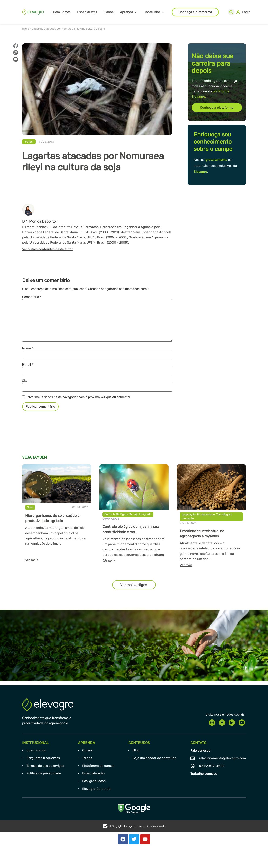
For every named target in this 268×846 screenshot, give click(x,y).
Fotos (29, 141)
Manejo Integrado (140, 514)
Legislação (189, 514)
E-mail (27, 364)
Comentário (31, 297)
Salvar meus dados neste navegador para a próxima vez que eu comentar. (78, 397)
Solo (30, 507)
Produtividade (206, 514)
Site (25, 380)
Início (25, 28)
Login (246, 12)
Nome (27, 348)
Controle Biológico (116, 514)
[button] (231, 12)
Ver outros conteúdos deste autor (47, 249)
